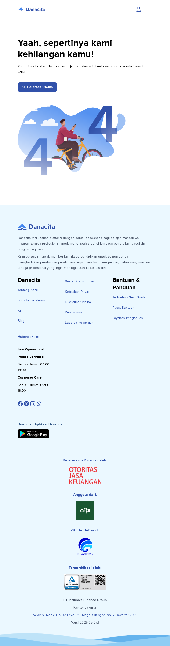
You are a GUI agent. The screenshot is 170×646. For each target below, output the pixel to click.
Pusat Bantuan (123, 308)
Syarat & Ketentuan (79, 281)
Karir (21, 310)
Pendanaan (73, 312)
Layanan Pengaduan (127, 318)
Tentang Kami (28, 290)
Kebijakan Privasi (77, 292)
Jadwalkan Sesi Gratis (128, 297)
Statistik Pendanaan (32, 300)
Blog (21, 321)
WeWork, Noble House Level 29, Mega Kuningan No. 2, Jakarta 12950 (84, 615)
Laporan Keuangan (79, 323)
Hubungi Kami (28, 337)
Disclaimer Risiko (78, 302)
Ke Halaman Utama (37, 87)
